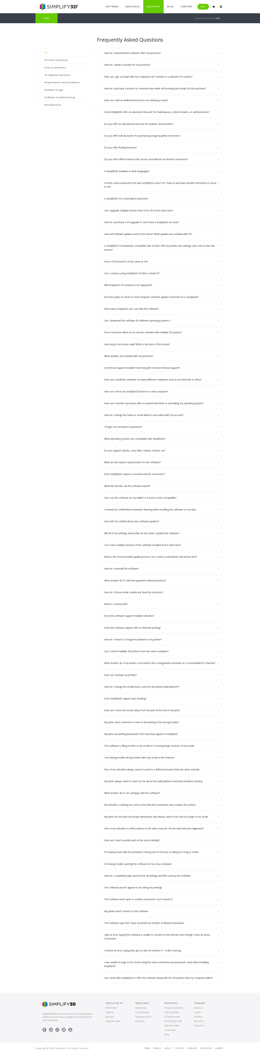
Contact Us (199, 1025)
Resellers (198, 1016)
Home (198, 18)
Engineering (140, 1007)
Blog (170, 6)
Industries (132, 6)
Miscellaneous (53, 104)
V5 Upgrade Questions (58, 74)
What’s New (111, 1007)
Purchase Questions (56, 60)
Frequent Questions (173, 1007)
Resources (153, 6)
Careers (197, 1012)
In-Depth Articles (172, 1016)
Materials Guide (171, 1025)
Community (169, 1030)
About (167, 1048)
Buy (203, 6)
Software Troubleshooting (60, 97)
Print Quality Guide (173, 1021)
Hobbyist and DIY (143, 1016)
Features (110, 1012)
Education (139, 1021)
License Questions (55, 67)
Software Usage (54, 89)
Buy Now (110, 1016)
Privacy (157, 1048)
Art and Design (142, 1012)
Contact (179, 1048)
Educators (198, 1021)
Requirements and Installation (62, 82)
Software (112, 6)
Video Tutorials (171, 1012)
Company (186, 6)
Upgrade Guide (113, 1021)
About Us (198, 1007)
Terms (147, 1048)
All (46, 52)
